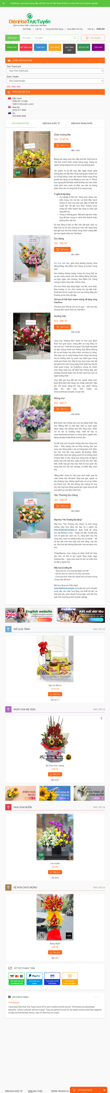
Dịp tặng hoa (26, 47)
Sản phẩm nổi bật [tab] (20, 123)
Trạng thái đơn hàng (54, 29)
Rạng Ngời (55, 943)
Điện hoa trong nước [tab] (82, 123)
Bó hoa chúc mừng (55, 765)
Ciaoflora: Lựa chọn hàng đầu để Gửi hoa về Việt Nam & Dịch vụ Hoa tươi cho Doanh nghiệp (54, 3)
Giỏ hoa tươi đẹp (61, 263)
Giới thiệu (27, 29)
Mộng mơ (59, 398)
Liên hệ (38, 29)
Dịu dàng (59, 238)
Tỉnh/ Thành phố (14, 66)
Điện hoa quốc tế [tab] (51, 123)
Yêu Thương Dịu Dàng (66, 495)
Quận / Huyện (13, 76)
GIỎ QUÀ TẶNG (22, 629)
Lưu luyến (55, 863)
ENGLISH (101, 29)
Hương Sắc (60, 316)
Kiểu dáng (54, 47)
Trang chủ (11, 47)
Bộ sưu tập (84, 47)
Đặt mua (62, 145)
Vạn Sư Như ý (55, 685)
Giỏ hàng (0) (93, 37)
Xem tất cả (99, 629)
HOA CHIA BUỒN (23, 807)
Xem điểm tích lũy (75, 29)
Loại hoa (40, 47)
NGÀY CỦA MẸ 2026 (24, 709)
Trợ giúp (98, 47)
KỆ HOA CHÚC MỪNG (25, 887)
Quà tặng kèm (69, 48)
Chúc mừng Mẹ (62, 134)
